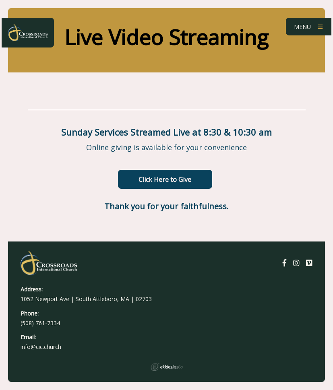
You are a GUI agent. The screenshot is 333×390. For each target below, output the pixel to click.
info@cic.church (41, 347)
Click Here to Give (165, 179)
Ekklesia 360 (167, 367)
